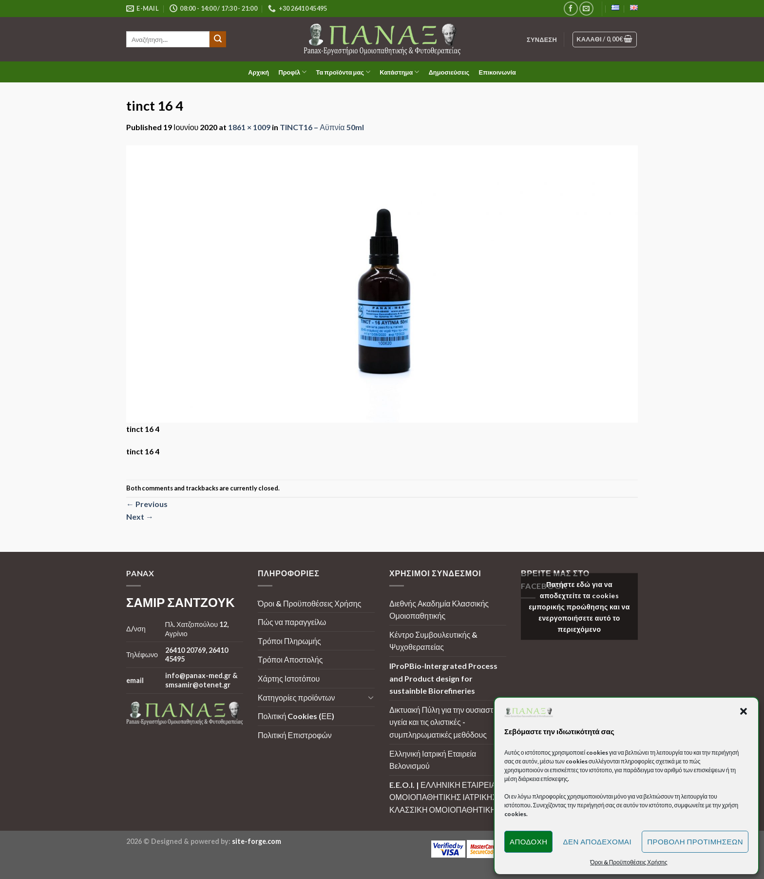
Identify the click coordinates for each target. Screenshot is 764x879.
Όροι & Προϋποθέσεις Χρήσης (309, 603)
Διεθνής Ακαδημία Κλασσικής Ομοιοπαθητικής (439, 610)
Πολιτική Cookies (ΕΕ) (296, 716)
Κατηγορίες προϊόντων (296, 697)
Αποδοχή (529, 841)
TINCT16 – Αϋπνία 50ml (321, 127)
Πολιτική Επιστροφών (295, 735)
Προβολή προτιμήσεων (695, 841)
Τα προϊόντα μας (343, 72)
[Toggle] (371, 697)
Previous (147, 503)
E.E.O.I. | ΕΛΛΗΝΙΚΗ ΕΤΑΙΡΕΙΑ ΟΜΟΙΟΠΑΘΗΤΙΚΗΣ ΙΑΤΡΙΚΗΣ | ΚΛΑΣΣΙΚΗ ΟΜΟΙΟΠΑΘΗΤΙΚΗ (445, 797)
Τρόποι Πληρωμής (289, 640)
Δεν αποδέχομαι (597, 841)
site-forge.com (256, 841)
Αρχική (258, 72)
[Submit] (218, 39)
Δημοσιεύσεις (449, 72)
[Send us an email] (586, 8)
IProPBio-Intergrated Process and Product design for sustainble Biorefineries (443, 678)
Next (139, 516)
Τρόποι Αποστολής (290, 659)
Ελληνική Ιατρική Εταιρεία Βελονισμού (432, 760)
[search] (168, 39)
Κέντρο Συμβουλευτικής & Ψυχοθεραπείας (433, 641)
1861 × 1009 (249, 127)
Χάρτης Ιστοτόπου (289, 678)
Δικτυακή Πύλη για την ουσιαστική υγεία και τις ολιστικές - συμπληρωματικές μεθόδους (446, 722)
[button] (743, 711)
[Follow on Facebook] (571, 8)
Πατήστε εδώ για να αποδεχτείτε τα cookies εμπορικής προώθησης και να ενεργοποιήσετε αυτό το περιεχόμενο (579, 606)
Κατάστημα (399, 72)
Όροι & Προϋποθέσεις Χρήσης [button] (629, 862)
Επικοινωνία (497, 72)
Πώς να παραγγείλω (292, 621)
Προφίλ (292, 72)
